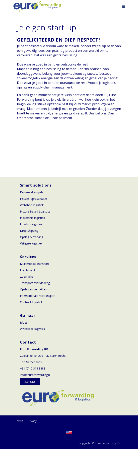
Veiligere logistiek (31, 243)
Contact (30, 381)
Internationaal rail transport (37, 296)
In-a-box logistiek (31, 224)
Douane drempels (31, 192)
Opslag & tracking (31, 237)
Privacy (32, 421)
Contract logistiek (31, 302)
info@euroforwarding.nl (35, 375)
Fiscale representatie (33, 199)
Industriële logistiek (32, 218)
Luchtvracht (27, 270)
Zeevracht (26, 276)
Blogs (23, 322)
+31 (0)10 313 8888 (32, 368)
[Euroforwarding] (36, 6)
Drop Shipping (29, 230)
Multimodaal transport (34, 264)
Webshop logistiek (32, 205)
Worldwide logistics (32, 329)
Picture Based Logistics (35, 211)
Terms (19, 421)
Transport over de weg (35, 283)
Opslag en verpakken (33, 289)
